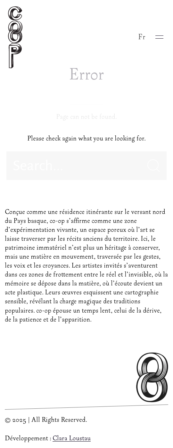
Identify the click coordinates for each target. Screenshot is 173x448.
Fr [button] (142, 37)
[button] (159, 37)
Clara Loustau (72, 438)
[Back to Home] (17, 37)
